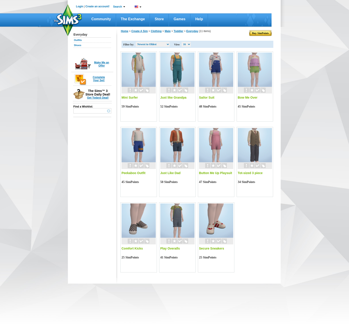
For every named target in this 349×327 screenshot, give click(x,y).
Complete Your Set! (99, 79)
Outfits (78, 40)
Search (117, 6)
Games (179, 19)
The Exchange (133, 19)
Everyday (192, 31)
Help (199, 19)
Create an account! (97, 6)
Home (124, 31)
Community (101, 19)
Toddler (178, 31)
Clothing (156, 31)
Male (168, 31)
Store (159, 19)
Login (79, 6)
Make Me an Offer (101, 64)
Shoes (77, 45)
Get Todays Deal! (98, 97)
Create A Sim (139, 31)
